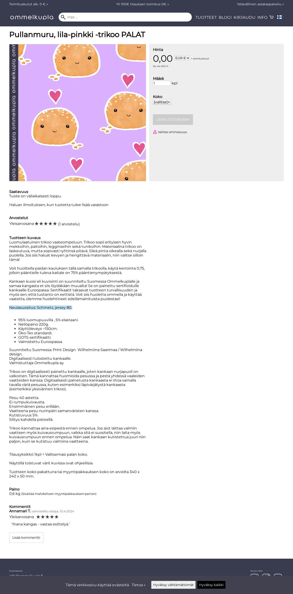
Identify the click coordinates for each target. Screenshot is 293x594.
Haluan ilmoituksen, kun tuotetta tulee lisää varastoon (59, 205)
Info (262, 17)
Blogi (225, 17)
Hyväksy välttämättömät (173, 585)
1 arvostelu (69, 224)
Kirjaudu (244, 17)
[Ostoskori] (271, 17)
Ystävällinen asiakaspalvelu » (260, 4)
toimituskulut (201, 58)
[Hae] (125, 17)
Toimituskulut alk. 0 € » (28, 4)
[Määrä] (162, 83)
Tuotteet (206, 17)
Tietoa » (139, 585)
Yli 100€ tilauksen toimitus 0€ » (142, 4)
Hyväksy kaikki (211, 585)
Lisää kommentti (26, 537)
